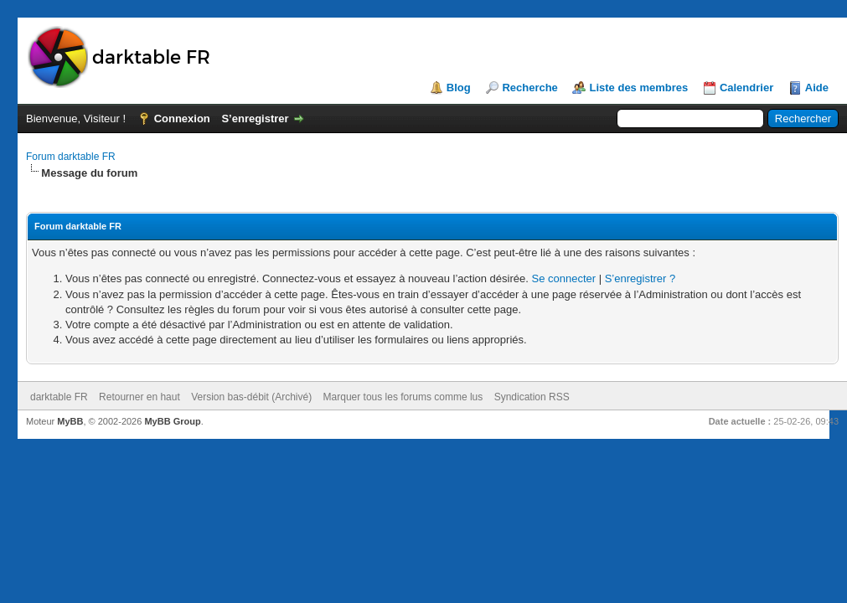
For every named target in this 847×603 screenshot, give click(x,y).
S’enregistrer (254, 118)
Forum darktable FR (71, 156)
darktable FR (59, 397)
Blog (459, 87)
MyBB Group (172, 421)
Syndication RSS (532, 397)
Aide (817, 87)
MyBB (70, 421)
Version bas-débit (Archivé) (251, 397)
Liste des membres (638, 87)
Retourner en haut (139, 397)
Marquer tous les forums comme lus (403, 397)
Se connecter (563, 278)
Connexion (182, 118)
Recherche (529, 87)
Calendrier (746, 87)
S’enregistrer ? (640, 278)
